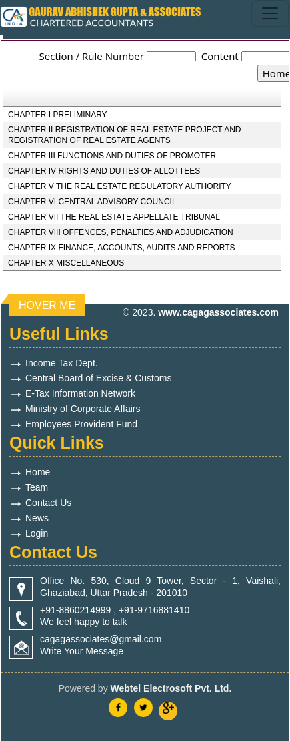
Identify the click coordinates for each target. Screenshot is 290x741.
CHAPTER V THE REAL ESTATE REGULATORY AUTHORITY (119, 186)
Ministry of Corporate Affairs (82, 408)
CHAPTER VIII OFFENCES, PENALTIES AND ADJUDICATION (120, 232)
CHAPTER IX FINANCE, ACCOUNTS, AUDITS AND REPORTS (121, 247)
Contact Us (48, 502)
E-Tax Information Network (80, 393)
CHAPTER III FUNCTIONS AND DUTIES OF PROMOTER (112, 155)
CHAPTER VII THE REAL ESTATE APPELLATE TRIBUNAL (114, 217)
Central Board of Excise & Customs (98, 378)
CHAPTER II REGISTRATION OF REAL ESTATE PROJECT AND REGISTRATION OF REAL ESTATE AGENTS (124, 135)
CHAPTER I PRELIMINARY (57, 114)
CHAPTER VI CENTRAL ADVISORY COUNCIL (92, 201)
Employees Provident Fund (81, 424)
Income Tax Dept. (61, 363)
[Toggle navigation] (270, 13)
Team (36, 487)
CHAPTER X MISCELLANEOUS (66, 263)
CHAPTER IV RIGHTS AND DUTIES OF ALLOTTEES (104, 171)
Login (36, 533)
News (37, 518)
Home (37, 472)
